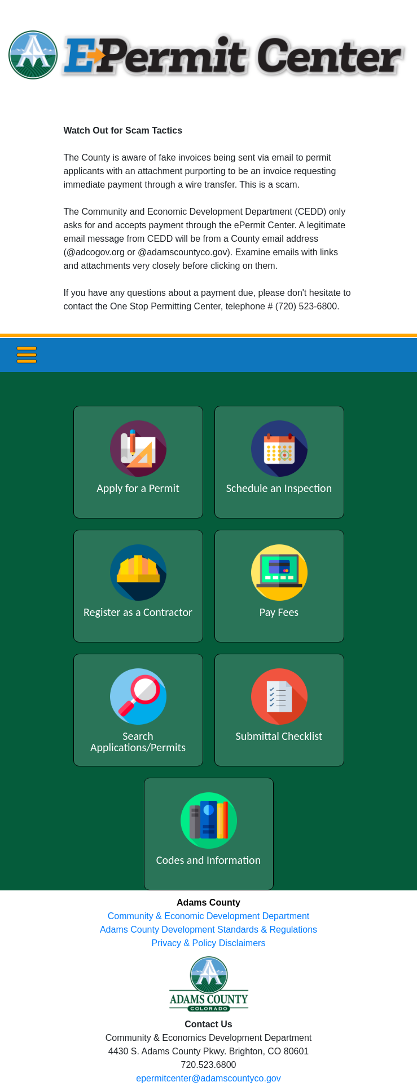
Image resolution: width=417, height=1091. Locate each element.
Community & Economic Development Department (208, 916)
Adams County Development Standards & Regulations (208, 929)
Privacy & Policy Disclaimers (209, 943)
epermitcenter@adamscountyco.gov (208, 1078)
